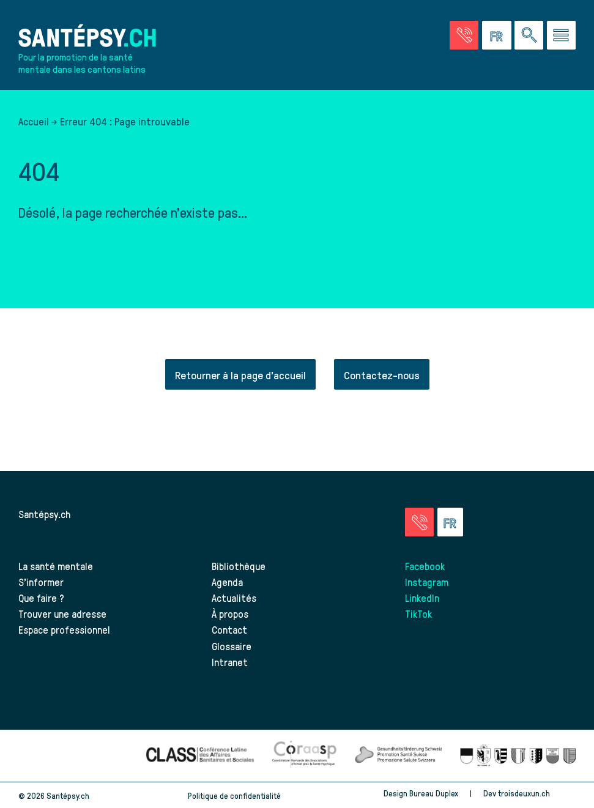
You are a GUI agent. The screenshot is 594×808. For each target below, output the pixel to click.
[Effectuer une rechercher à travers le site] (528, 35)
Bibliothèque (238, 566)
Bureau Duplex (433, 793)
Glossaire (231, 646)
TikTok (418, 613)
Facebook (425, 566)
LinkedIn (422, 597)
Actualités (234, 597)
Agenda (227, 581)
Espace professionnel (64, 629)
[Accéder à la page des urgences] (464, 35)
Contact (229, 629)
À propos (230, 613)
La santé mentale (55, 566)
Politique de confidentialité (234, 795)
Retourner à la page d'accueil (240, 375)
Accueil (33, 121)
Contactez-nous (382, 375)
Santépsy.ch (44, 514)
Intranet (230, 662)
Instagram (426, 581)
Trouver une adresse (62, 613)
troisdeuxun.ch (537, 793)
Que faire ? (41, 597)
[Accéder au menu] (561, 35)
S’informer (41, 581)
